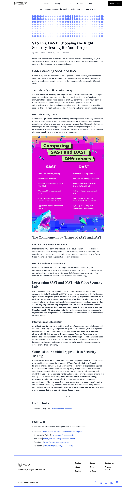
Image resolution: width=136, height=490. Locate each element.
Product (46, 3)
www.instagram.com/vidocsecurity (58, 446)
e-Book (93, 471)
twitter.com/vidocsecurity (63, 435)
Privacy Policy (108, 468)
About (68, 3)
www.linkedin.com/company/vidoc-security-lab (62, 431)
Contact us (109, 463)
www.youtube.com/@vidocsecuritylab (59, 439)
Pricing (57, 3)
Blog (90, 3)
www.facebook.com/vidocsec (56, 442)
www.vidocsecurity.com (62, 409)
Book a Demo (115, 3)
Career (80, 3)
